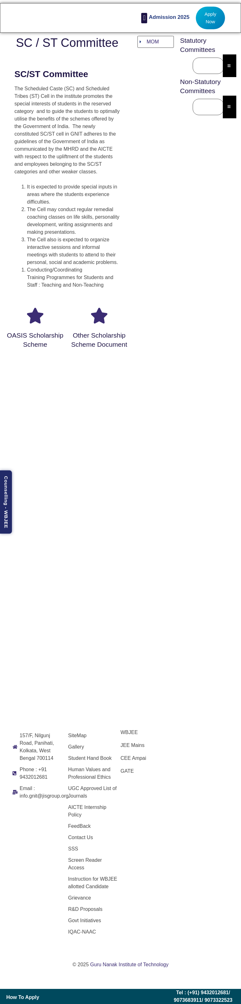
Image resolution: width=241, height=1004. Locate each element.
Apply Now (211, 17)
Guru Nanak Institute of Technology (129, 964)
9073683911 (188, 1000)
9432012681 (215, 992)
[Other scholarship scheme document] (99, 315)
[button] (144, 18)
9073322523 (219, 1000)
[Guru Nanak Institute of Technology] (198, 771)
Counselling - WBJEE (6, 502)
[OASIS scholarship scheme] (35, 315)
